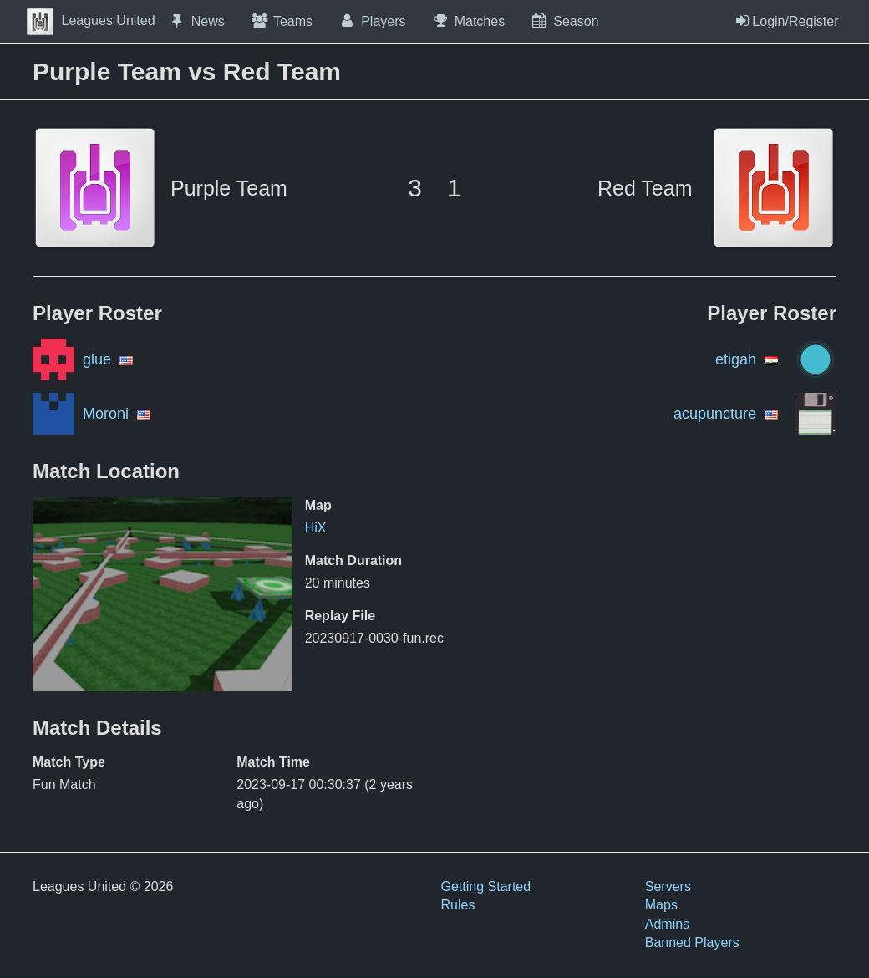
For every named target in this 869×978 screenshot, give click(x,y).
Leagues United (91, 20)
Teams (281, 20)
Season (564, 20)
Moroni (106, 413)
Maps (661, 905)
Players (372, 20)
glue (97, 359)
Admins (667, 924)
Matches (468, 20)
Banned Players (692, 942)
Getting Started (486, 886)
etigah (735, 359)
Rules (458, 905)
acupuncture (714, 413)
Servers (668, 886)
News (196, 20)
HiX (316, 528)
